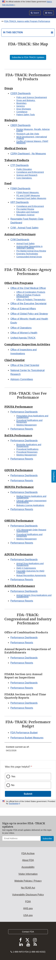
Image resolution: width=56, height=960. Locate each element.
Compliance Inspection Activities (27, 344)
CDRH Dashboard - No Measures (28, 153)
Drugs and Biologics (25, 100)
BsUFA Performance (18, 435)
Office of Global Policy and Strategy (29, 313)
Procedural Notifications (27, 449)
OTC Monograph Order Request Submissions (31, 531)
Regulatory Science (25, 215)
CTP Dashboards (19, 165)
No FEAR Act (28, 887)
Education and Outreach (27, 212)
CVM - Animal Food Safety (24, 227)
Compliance (21, 112)
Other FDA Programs (18, 283)
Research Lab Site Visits (27, 134)
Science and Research (26, 175)
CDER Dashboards (20, 93)
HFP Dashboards (19, 202)
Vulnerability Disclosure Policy (28, 894)
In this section (13, 32)
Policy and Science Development (31, 97)
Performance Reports (21, 429)
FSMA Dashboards (20, 188)
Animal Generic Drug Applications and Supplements (34, 596)
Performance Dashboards (24, 412)
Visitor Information (28, 874)
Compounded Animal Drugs (29, 257)
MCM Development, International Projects (31, 138)
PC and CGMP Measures (28, 195)
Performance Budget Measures (26, 737)
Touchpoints (13, 803)
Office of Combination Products (30, 292)
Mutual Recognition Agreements (31, 575)
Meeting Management (26, 425)
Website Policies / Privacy (28, 881)
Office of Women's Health (23, 332)
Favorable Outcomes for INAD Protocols (30, 572)
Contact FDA (28, 931)
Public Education (24, 169)
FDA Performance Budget (24, 732)
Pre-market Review (25, 209)
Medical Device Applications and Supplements (31, 497)
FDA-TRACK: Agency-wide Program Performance (27, 21)
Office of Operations (21, 327)
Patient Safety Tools (25, 114)
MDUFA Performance (19, 487)
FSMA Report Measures (27, 192)
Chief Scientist (14, 360)
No (12, 785)
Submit (28, 793)
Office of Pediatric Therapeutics (30, 299)
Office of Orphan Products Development (28, 296)
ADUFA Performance (18, 554)
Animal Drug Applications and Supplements (30, 564)
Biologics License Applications (30, 505)
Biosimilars (21, 103)
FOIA (28, 901)
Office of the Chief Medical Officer (28, 288)
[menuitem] (28, 750)
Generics (20, 106)
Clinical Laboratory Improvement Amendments (31, 501)
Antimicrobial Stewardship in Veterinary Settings (29, 247)
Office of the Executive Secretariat (28, 303)
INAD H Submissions (26, 568)
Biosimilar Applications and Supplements (28, 445)
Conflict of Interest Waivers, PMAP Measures (32, 142)
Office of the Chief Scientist (24, 365)
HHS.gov (28, 908)
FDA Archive (28, 853)
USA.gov (28, 915)
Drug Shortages (23, 109)
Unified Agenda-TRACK (22, 338)
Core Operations (24, 178)
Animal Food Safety (25, 243)
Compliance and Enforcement (30, 172)
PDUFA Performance (18, 406)
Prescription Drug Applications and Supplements (32, 417)
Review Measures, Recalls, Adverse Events (33, 130)
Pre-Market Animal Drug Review (31, 251)
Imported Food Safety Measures (31, 198)
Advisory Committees (21, 379)
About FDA (28, 860)
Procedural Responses (27, 452)
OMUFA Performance (19, 520)
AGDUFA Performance (19, 586)
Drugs (8, 88)
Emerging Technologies (27, 254)
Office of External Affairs (23, 308)
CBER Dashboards (20, 125)
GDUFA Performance (18, 470)
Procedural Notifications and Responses (29, 421)
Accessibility (27, 867)
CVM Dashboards (19, 239)
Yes (13, 776)
